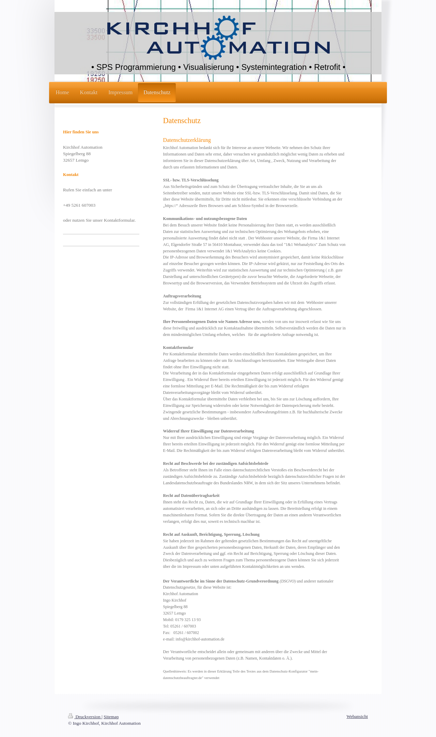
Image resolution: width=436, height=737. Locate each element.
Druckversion (85, 716)
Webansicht (357, 716)
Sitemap (111, 716)
